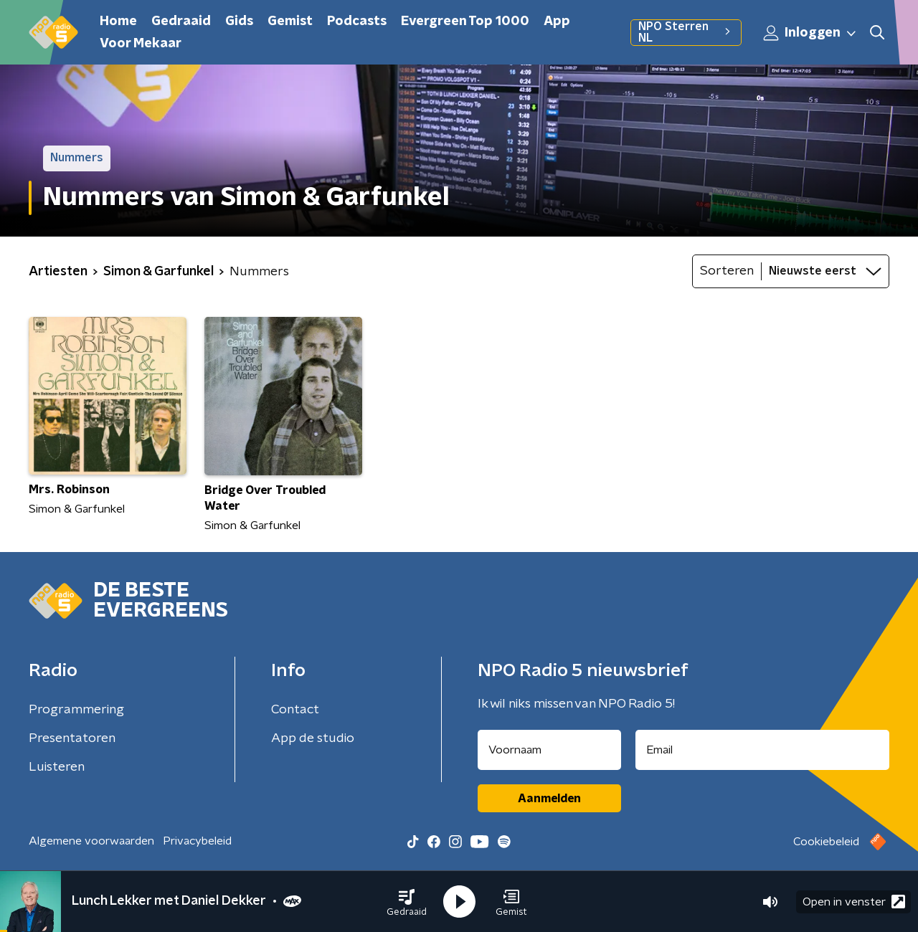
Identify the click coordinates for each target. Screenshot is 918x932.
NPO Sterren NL (686, 32)
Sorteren (727, 271)
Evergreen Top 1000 (465, 21)
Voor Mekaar (140, 43)
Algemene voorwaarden (91, 841)
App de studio (312, 738)
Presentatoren (72, 738)
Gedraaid (181, 21)
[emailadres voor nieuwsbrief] (762, 750)
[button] (407, 902)
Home (118, 21)
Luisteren (57, 767)
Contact (295, 709)
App (557, 21)
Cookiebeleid (826, 841)
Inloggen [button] (810, 33)
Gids (239, 21)
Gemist (290, 21)
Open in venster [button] (854, 901)
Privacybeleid (197, 841)
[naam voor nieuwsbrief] (549, 750)
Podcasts (357, 21)
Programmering (76, 709)
